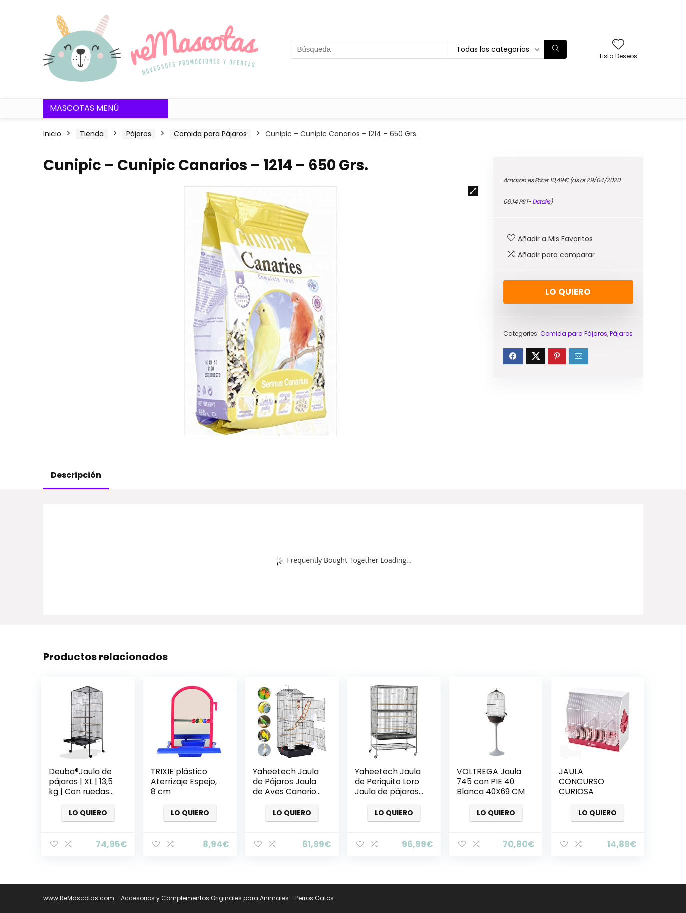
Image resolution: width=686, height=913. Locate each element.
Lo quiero (568, 292)
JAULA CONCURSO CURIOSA (581, 782)
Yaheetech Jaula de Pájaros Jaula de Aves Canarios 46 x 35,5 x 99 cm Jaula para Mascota (286, 797)
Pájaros (138, 134)
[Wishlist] (618, 45)
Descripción (76, 475)
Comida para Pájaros (210, 134)
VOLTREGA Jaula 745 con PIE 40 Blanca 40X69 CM (491, 782)
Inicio (52, 134)
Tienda (92, 134)
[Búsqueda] (555, 49)
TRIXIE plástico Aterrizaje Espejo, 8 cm (184, 782)
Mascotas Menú (84, 108)
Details (541, 202)
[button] (473, 191)
